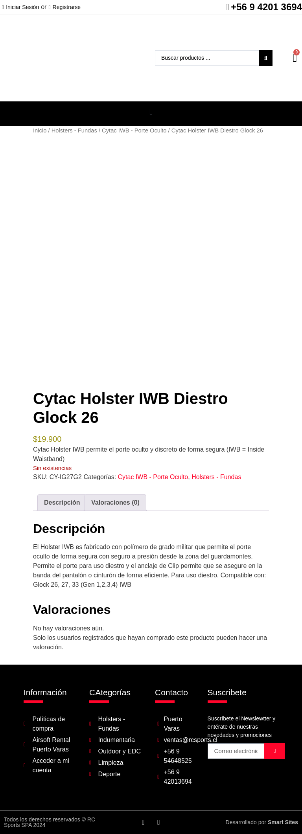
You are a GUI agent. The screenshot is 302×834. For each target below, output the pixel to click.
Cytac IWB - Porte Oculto (134, 130)
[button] (151, 111)
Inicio (39, 130)
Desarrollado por (262, 822)
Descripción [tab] (62, 502)
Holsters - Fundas (74, 130)
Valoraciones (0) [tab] (115, 502)
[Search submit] (266, 58)
